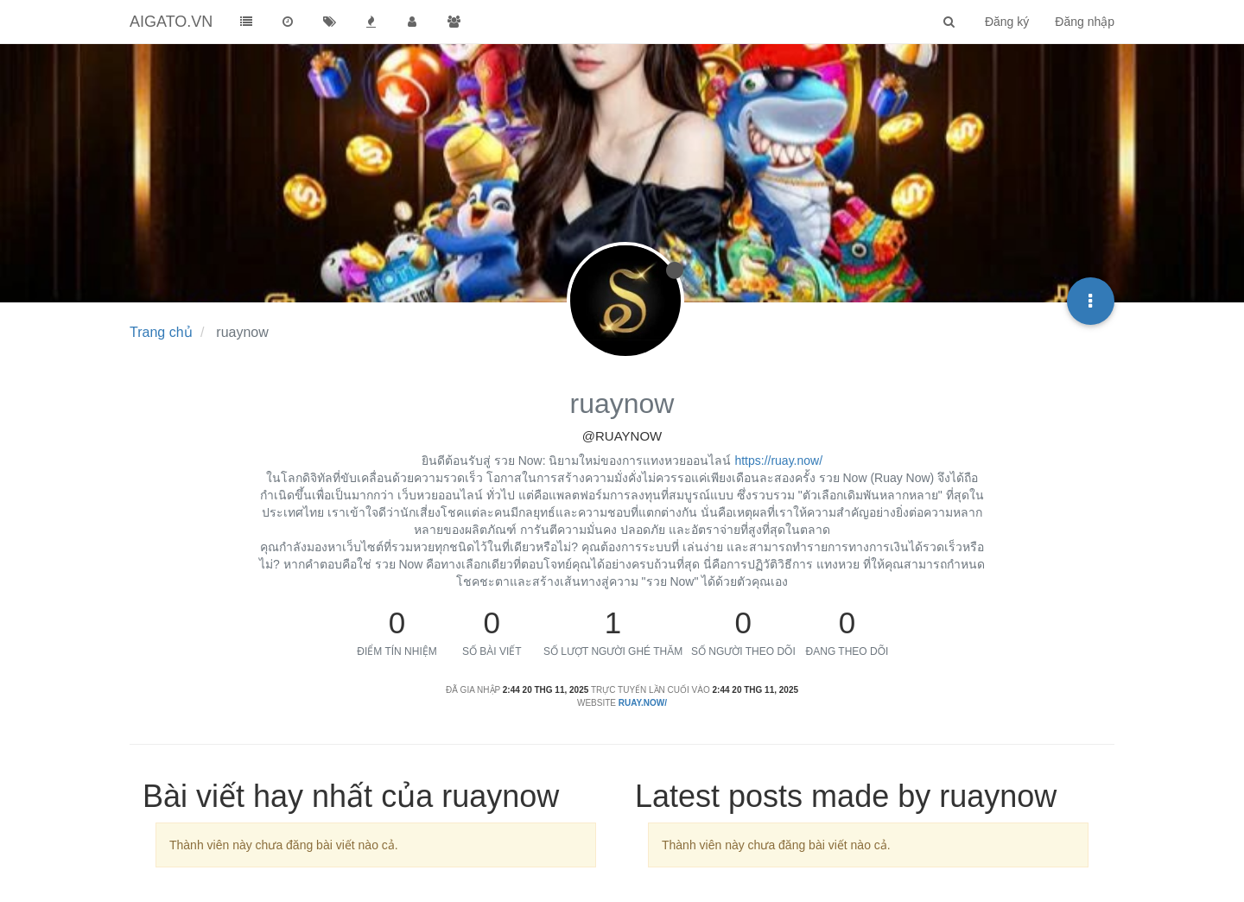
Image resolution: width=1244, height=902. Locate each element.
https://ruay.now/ (778, 460)
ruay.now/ (643, 703)
